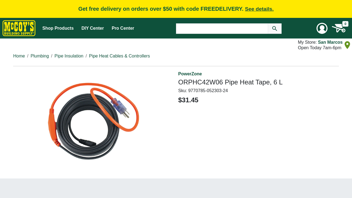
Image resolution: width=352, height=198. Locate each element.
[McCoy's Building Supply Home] (19, 28)
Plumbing (40, 56)
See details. (259, 9)
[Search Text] (222, 28)
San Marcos (330, 42)
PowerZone (190, 74)
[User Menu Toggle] (322, 28)
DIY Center (92, 28)
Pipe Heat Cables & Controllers (119, 56)
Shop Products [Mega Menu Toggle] (58, 28)
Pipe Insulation (68, 56)
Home (19, 56)
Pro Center (123, 28)
